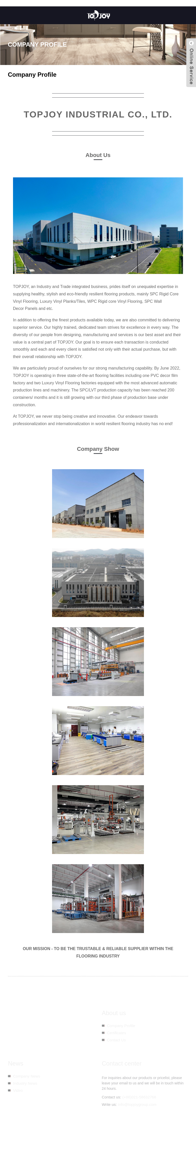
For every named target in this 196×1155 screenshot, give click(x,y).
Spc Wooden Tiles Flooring (69, 1140)
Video (18, 1090)
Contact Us (116, 1040)
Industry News (25, 1083)
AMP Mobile (132, 1134)
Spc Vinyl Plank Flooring (27, 1140)
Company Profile (121, 1025)
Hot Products (93, 1134)
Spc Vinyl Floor (158, 1140)
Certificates (116, 1033)
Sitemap (113, 1134)
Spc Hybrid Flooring (109, 1140)
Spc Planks (135, 1140)
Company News (26, 1076)
